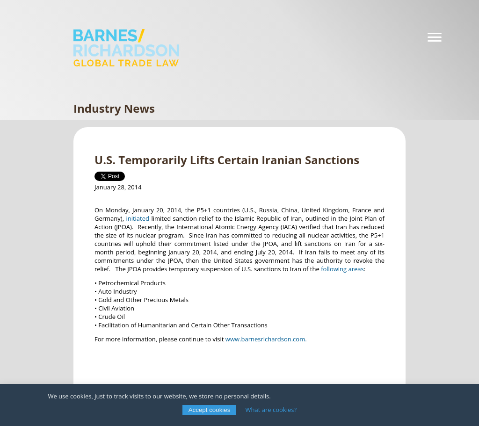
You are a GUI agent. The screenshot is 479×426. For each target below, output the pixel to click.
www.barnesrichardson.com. (266, 339)
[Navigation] (434, 37)
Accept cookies (210, 409)
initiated (137, 218)
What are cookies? (271, 409)
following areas (342, 269)
